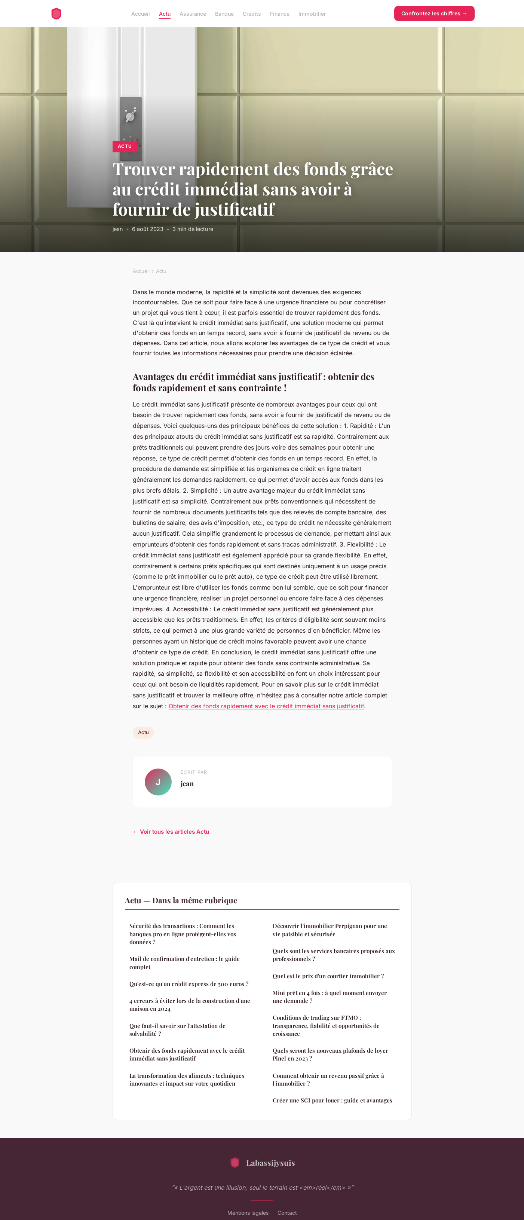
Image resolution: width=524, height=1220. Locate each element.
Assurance (193, 13)
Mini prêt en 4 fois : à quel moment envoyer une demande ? (330, 996)
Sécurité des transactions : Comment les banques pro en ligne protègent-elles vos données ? (182, 934)
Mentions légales (248, 1213)
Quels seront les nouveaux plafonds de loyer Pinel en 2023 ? (330, 1054)
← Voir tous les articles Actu (171, 831)
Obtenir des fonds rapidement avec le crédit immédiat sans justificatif (266, 706)
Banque (224, 13)
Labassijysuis (262, 1162)
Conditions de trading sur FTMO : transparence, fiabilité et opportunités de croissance (326, 1025)
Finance (279, 13)
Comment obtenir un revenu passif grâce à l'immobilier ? (328, 1079)
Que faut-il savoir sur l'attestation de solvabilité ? (177, 1029)
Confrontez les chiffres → (434, 13)
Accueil (140, 13)
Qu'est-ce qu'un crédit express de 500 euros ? (188, 984)
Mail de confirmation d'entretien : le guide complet (184, 962)
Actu (165, 13)
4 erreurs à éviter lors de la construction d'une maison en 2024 (189, 1004)
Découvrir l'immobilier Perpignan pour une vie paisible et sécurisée (330, 929)
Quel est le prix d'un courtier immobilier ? (328, 976)
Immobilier (312, 13)
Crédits (252, 13)
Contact (287, 1213)
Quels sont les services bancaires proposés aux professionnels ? (334, 954)
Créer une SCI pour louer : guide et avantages (332, 1100)
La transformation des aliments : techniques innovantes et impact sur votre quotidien (186, 1079)
